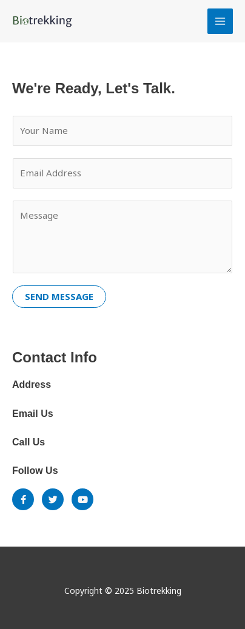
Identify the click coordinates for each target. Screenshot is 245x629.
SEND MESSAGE (59, 296)
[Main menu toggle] (220, 21)
